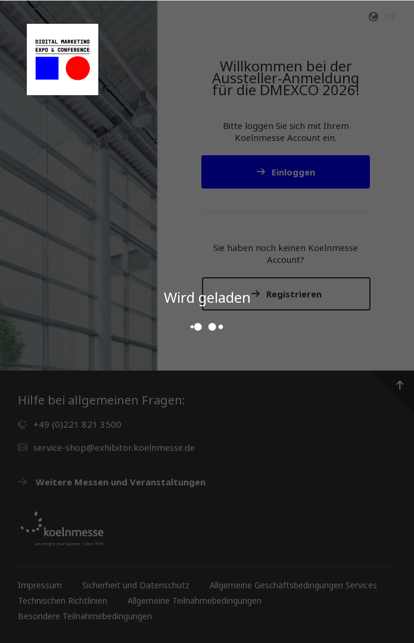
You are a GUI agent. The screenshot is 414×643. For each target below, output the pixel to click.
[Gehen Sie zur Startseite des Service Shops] (62, 59)
